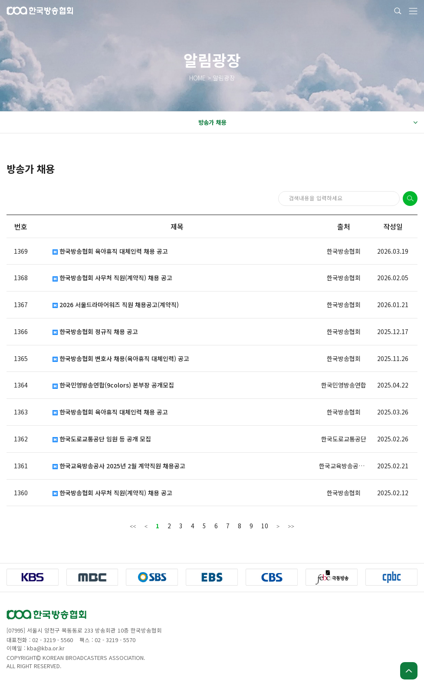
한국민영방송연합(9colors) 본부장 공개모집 (113, 385)
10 (264, 525)
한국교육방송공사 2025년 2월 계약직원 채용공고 (119, 466)
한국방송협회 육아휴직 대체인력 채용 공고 (110, 251)
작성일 (393, 226)
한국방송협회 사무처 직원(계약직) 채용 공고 (112, 278)
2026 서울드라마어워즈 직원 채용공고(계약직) (116, 304)
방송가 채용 (307, 122)
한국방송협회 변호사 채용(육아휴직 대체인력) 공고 (121, 358)
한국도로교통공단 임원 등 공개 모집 (102, 439)
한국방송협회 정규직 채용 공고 (95, 331)
